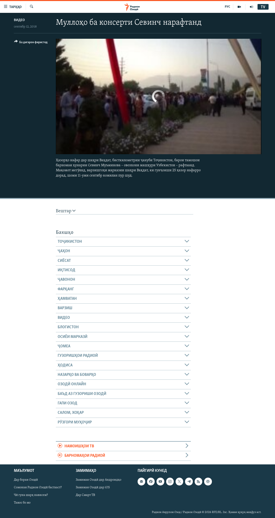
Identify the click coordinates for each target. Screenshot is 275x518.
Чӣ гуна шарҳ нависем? (31, 495)
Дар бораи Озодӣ (26, 479)
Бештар (66, 210)
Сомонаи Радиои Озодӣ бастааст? (38, 487)
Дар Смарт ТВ (85, 495)
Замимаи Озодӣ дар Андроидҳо (98, 479)
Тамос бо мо (22, 502)
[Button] (31, 43)
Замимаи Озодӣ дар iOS (93, 487)
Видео (19, 20)
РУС (227, 6)
